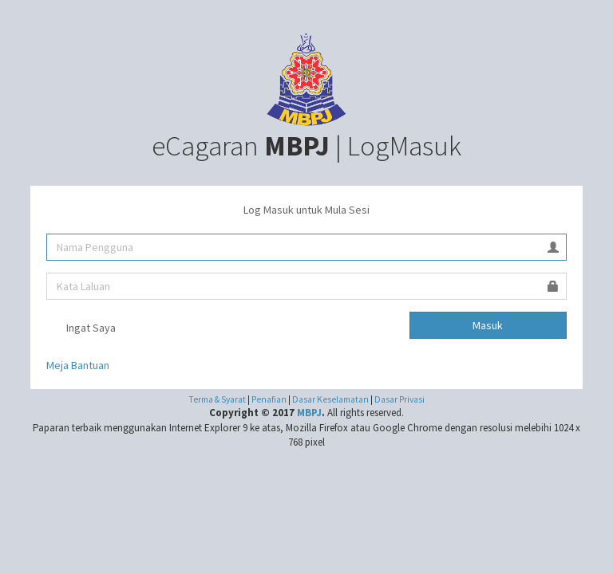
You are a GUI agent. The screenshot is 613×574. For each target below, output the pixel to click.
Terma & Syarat (217, 399)
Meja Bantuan (77, 365)
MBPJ (309, 412)
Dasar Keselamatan (331, 399)
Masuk (488, 325)
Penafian (269, 399)
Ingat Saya (81, 329)
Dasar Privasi (399, 399)
